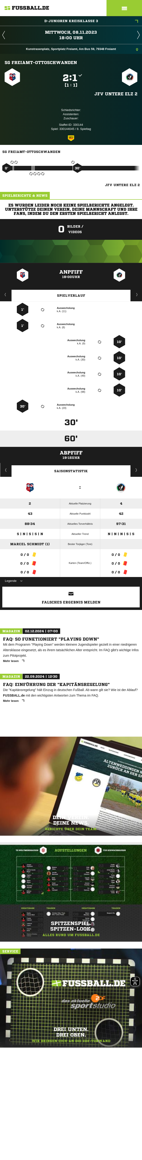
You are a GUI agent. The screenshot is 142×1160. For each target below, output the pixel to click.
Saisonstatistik (71, 471)
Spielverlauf (71, 295)
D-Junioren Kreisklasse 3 (91, 21)
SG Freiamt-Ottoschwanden (41, 62)
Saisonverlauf (136, 470)
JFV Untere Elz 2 (115, 94)
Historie (6, 470)
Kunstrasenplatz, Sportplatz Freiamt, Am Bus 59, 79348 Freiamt (82, 49)
